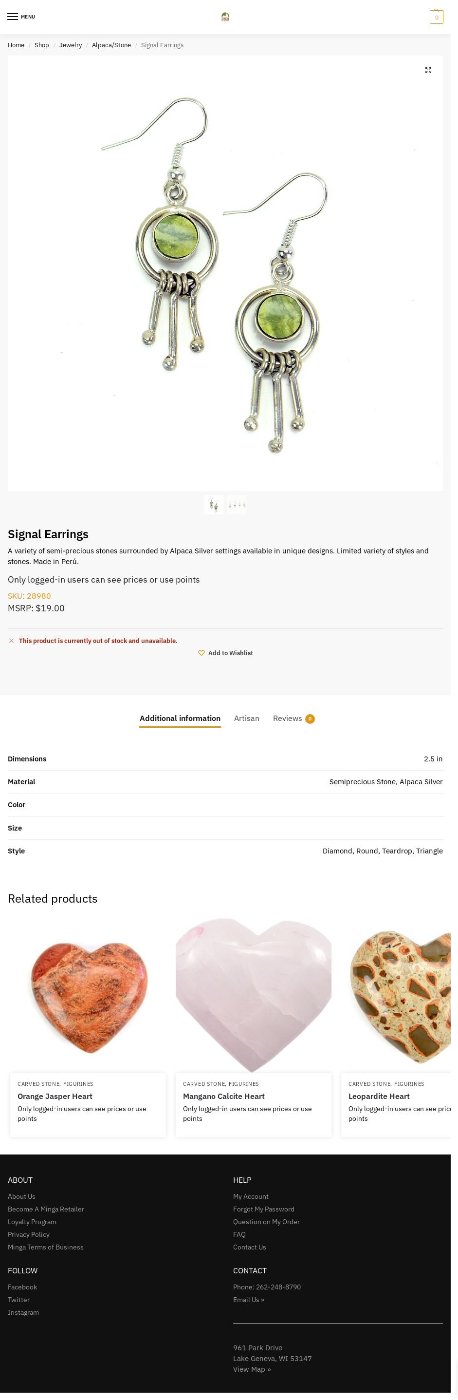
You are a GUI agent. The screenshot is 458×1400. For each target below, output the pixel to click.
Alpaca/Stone (111, 44)
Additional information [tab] (180, 718)
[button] (435, 17)
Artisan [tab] (246, 718)
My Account (251, 1196)
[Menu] (22, 17)
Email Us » (248, 1299)
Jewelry (70, 44)
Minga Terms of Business (46, 1247)
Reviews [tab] (294, 718)
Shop (42, 44)
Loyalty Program (32, 1221)
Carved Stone (38, 1083)
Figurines (78, 1083)
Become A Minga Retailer (46, 1209)
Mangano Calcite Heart (224, 1096)
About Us (22, 1196)
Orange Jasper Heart (55, 1096)
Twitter (19, 1299)
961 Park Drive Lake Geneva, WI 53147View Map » (272, 1358)
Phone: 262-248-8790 (267, 1287)
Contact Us (249, 1247)
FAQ (239, 1234)
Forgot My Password (263, 1209)
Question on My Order (266, 1221)
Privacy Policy (29, 1234)
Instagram (23, 1312)
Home (16, 44)
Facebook (22, 1287)
